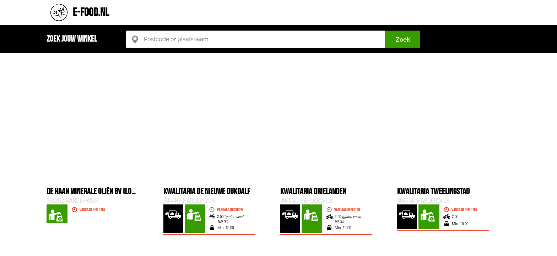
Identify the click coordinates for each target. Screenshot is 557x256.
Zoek (403, 39)
